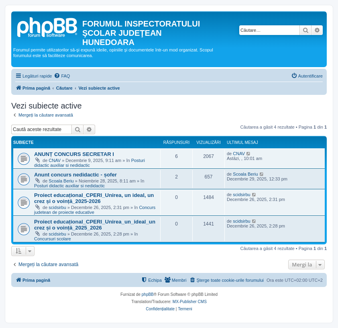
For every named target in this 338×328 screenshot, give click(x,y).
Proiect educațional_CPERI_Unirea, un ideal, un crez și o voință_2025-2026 (94, 198)
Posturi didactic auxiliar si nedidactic (89, 163)
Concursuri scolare (52, 238)
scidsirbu (57, 207)
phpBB (148, 294)
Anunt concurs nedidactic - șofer (75, 175)
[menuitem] (62, 76)
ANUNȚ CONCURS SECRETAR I (74, 154)
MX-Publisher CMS (190, 301)
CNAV (55, 160)
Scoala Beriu (61, 180)
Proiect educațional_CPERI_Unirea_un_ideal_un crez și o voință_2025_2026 (94, 225)
